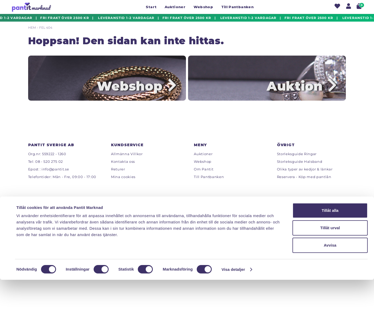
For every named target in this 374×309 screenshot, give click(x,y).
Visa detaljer (233, 298)
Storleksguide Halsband (299, 169)
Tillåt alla (330, 239)
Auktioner (175, 7)
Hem (32, 28)
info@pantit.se (55, 176)
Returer (118, 176)
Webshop (203, 7)
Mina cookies (123, 184)
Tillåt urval (330, 257)
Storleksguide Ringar (297, 161)
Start (151, 7)
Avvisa (330, 274)
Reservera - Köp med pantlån (304, 184)
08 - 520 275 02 (49, 169)
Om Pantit (203, 176)
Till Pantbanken (237, 7)
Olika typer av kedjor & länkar (305, 176)
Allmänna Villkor (127, 161)
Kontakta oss (123, 169)
